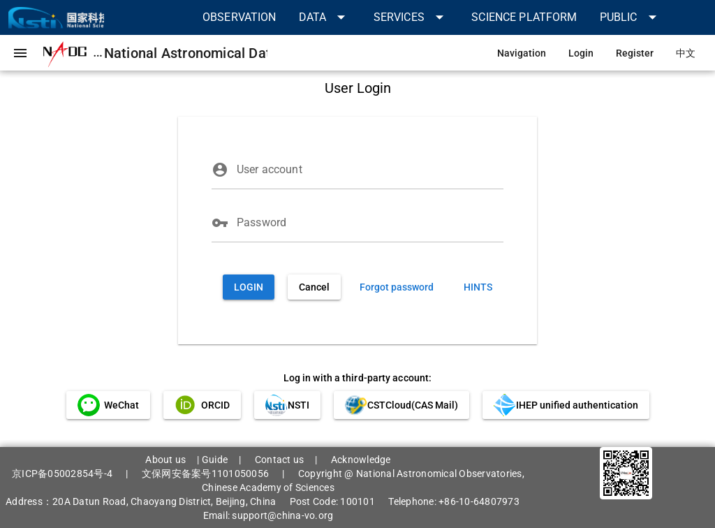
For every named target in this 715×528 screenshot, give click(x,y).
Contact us (279, 459)
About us (165, 459)
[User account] (370, 169)
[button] (325, 17)
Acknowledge (361, 459)
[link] (239, 17)
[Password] (370, 222)
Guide (215, 459)
